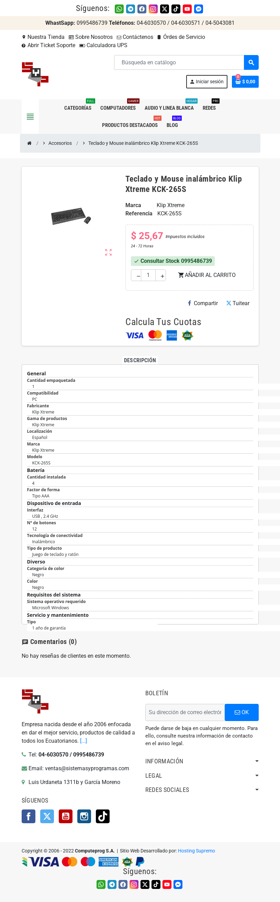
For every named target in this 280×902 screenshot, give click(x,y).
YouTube (65, 816)
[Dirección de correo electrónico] (185, 712)
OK (242, 712)
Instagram (84, 816)
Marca (133, 205)
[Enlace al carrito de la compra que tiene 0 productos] (245, 82)
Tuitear (237, 303)
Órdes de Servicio (181, 37)
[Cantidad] (148, 275)
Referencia (139, 213)
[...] (83, 741)
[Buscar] (186, 62)
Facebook (28, 816)
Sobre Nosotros (91, 37)
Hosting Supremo (196, 851)
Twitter (47, 816)
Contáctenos (135, 37)
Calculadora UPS (103, 45)
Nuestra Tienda (43, 37)
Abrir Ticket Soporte (48, 45)
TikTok (103, 816)
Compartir (203, 303)
